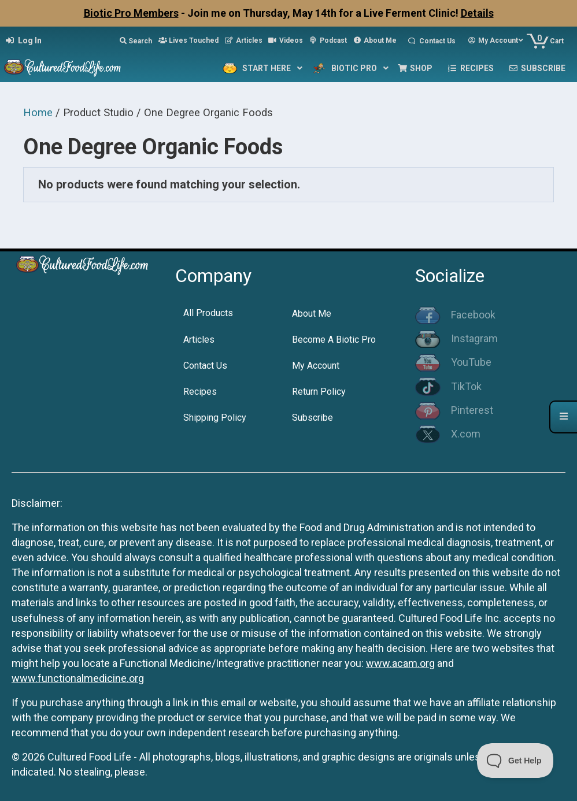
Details (477, 13)
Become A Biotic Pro (334, 339)
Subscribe (312, 417)
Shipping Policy (214, 417)
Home (38, 112)
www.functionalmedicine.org (78, 678)
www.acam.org (400, 663)
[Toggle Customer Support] (515, 760)
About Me (311, 313)
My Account (315, 365)
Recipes (200, 391)
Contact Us (205, 365)
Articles (198, 339)
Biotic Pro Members (131, 13)
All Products (208, 312)
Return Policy (319, 391)
